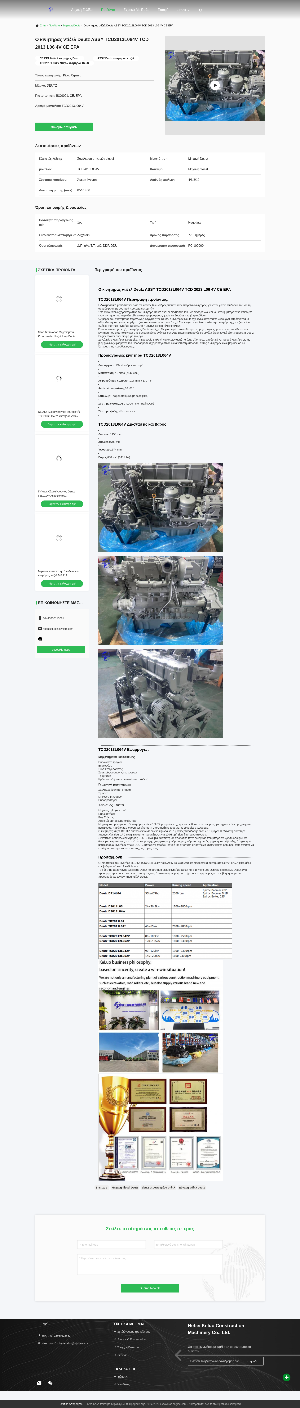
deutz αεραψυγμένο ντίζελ (158, 1187)
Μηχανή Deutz (71, 25)
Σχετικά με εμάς (136, 10)
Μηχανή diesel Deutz (125, 1187)
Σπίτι (43, 25)
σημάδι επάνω (252, 1361)
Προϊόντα (108, 10)
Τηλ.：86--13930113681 (54, 1335)
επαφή (162, 10)
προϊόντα (54, 25)
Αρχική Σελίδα (82, 10)
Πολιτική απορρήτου (70, 1404)
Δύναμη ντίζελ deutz (192, 1187)
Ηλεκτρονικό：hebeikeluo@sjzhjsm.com (63, 1343)
